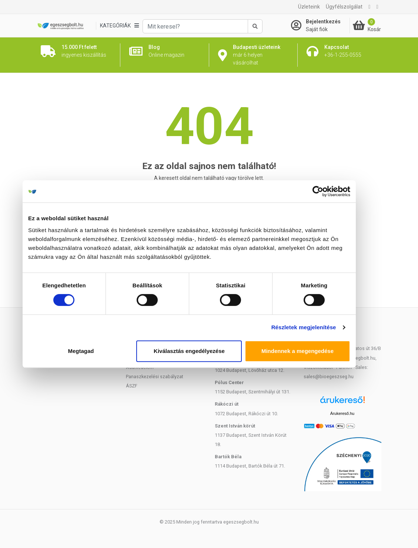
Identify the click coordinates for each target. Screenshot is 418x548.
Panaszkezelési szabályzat (154, 376)
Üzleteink (309, 7)
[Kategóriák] (119, 26)
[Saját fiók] (320, 25)
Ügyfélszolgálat (344, 7)
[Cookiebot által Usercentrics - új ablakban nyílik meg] (337, 191)
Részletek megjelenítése (323, 327)
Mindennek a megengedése (317, 351)
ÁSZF (131, 386)
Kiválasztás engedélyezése (209, 351)
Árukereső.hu (342, 413)
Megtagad (101, 351)
